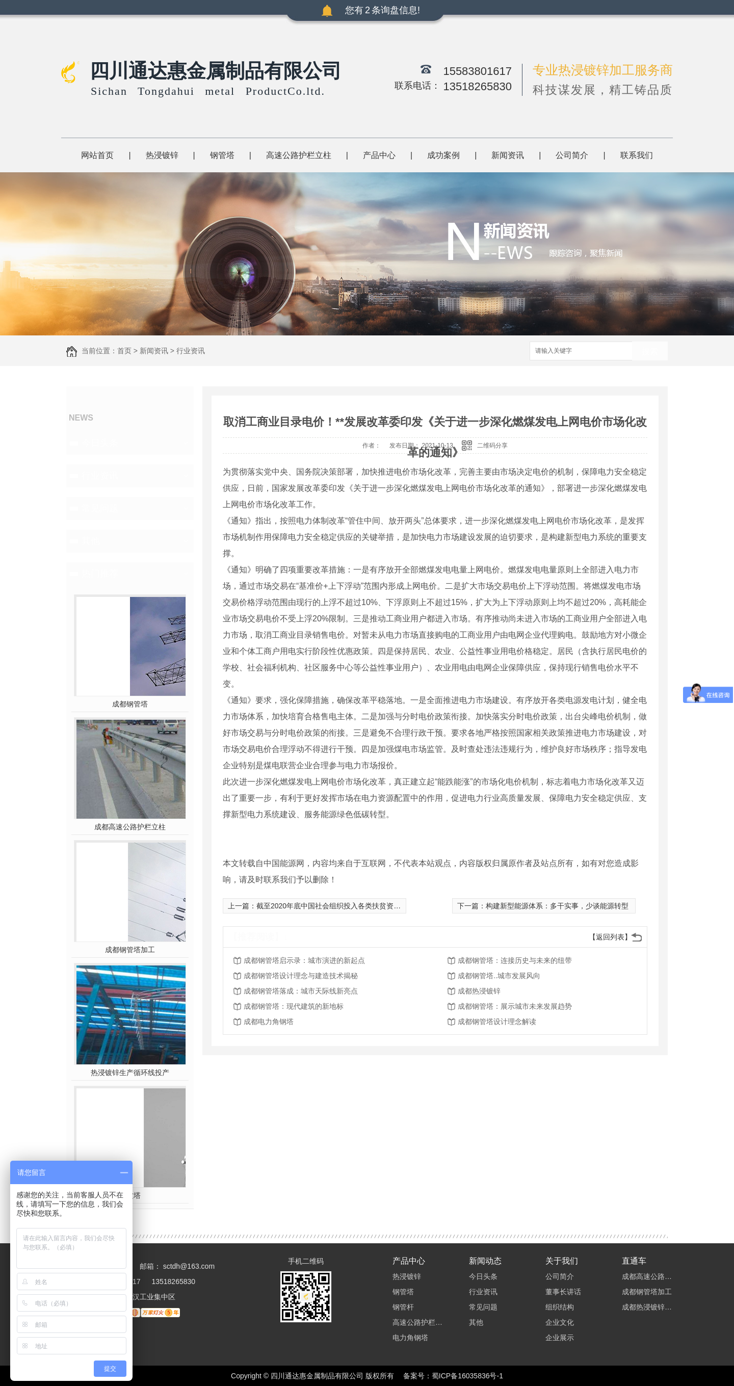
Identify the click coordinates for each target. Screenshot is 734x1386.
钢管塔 (222, 155)
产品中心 (379, 155)
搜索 (650, 351)
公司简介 (572, 155)
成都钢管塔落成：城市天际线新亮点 (301, 991)
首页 (124, 351)
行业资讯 (190, 351)
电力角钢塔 (410, 1337)
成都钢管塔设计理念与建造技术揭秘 (301, 976)
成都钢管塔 (130, 704)
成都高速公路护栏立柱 (130, 827)
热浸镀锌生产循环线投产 (130, 1072)
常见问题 (100, 508)
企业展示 (559, 1337)
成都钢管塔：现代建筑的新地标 (294, 1006)
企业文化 (559, 1322)
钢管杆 (403, 1307)
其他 (91, 541)
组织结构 (559, 1307)
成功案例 (443, 155)
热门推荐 (100, 573)
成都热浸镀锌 (479, 991)
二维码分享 (492, 445)
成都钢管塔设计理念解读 (497, 1021)
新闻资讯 (507, 155)
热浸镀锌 (162, 155)
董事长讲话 (563, 1292)
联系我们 (636, 155)
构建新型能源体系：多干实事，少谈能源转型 (557, 906)
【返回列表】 (610, 937)
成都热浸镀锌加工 (647, 1307)
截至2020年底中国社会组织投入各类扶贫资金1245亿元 (343, 906)
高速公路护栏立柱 (298, 155)
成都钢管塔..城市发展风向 (499, 976)
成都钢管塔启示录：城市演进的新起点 (304, 960)
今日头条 (100, 443)
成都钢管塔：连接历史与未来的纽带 (515, 960)
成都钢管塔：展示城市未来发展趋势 (515, 1006)
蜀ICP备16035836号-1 (467, 1376)
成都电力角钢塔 (269, 1021)
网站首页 (97, 155)
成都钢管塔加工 (130, 950)
